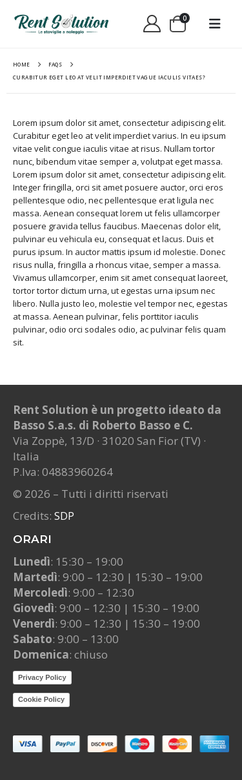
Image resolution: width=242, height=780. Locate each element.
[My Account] (151, 24)
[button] (215, 24)
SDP (64, 515)
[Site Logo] (61, 24)
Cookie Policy (41, 699)
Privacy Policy (42, 677)
